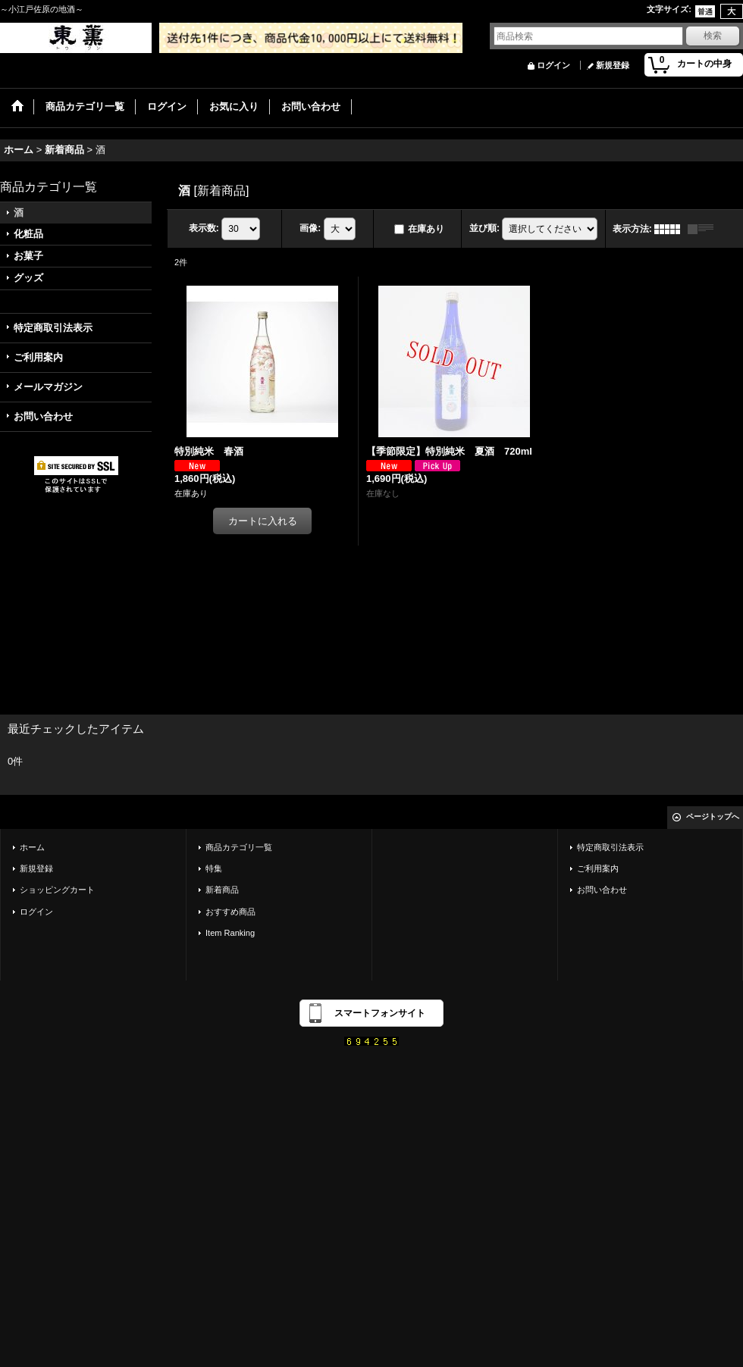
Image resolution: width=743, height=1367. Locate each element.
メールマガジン (48, 387)
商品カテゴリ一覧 (238, 847)
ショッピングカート (57, 889)
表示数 (204, 228)
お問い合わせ (43, 416)
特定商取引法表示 (53, 327)
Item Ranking (230, 932)
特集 (213, 868)
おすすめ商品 (230, 911)
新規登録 (612, 65)
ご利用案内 (38, 357)
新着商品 (222, 889)
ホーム (32, 847)
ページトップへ (712, 816)
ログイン (553, 65)
